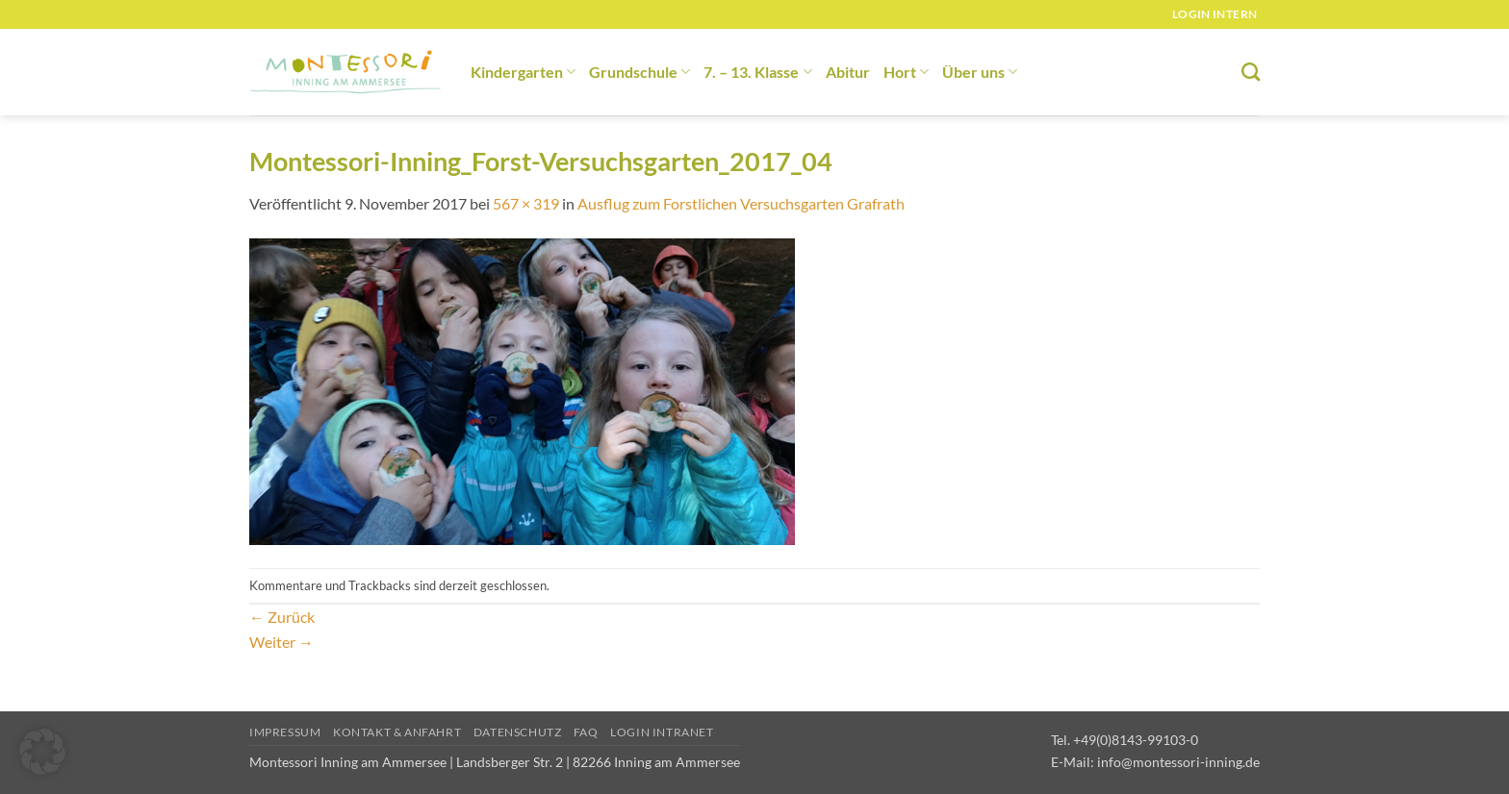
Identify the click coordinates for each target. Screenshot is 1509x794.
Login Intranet (662, 732)
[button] (42, 751)
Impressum (285, 732)
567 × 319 (526, 203)
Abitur (848, 71)
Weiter (281, 642)
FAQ (586, 732)
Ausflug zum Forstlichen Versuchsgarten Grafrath (741, 203)
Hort (906, 71)
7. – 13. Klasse (757, 71)
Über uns (979, 71)
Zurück (282, 617)
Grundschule (639, 71)
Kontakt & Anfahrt (397, 732)
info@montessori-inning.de (1178, 762)
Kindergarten (523, 71)
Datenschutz (517, 732)
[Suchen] (1250, 71)
